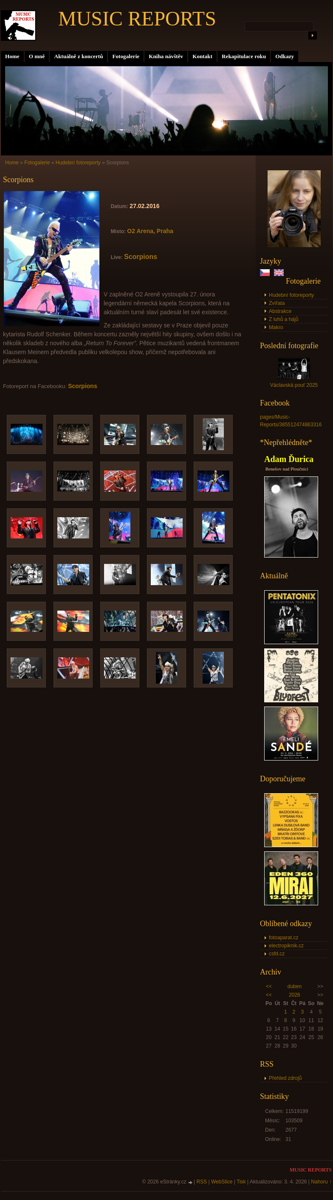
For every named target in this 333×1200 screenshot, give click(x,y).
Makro (276, 327)
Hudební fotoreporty (291, 295)
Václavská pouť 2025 (294, 385)
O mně (37, 56)
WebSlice (221, 1182)
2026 (294, 995)
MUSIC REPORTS (137, 18)
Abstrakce (280, 311)
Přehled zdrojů (285, 1078)
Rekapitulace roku (244, 56)
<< (269, 986)
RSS (202, 1182)
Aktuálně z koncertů (78, 56)
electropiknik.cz (286, 946)
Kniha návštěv (166, 56)
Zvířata (277, 303)
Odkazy (284, 56)
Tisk (241, 1182)
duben (295, 986)
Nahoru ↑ (321, 1182)
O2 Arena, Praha (150, 231)
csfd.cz (277, 954)
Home (12, 56)
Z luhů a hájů (283, 319)
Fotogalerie (125, 56)
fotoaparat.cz (283, 938)
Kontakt (202, 56)
